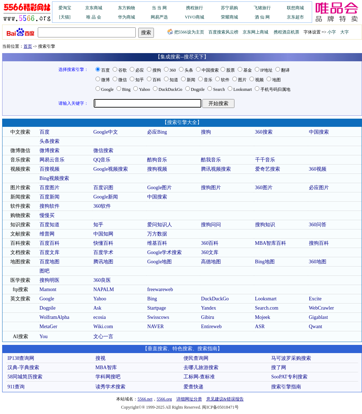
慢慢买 (47, 215)
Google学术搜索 (164, 252)
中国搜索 (210, 70)
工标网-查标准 (199, 376)
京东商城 (93, 7)
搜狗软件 (50, 206)
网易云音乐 (52, 159)
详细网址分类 (189, 399)
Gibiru (207, 317)
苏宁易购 (229, 7)
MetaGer (48, 326)
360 (173, 70)
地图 (276, 79)
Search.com (267, 308)
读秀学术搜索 (110, 386)
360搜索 (264, 132)
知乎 (139, 79)
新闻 (191, 79)
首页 (28, 46)
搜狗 (156, 70)
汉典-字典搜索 (23, 367)
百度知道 (50, 224)
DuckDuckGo (170, 89)
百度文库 (50, 252)
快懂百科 (103, 243)
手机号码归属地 (275, 89)
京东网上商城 (255, 32)
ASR (260, 326)
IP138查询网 (20, 358)
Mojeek (262, 317)
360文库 (209, 252)
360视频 (317, 169)
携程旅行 (194, 7)
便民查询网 (195, 358)
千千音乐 (265, 159)
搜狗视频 (157, 169)
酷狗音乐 (157, 159)
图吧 (45, 271)
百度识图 (103, 187)
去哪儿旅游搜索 (200, 367)
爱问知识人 (159, 224)
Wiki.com (103, 326)
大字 (344, 32)
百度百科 (50, 243)
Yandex (208, 308)
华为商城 (126, 17)
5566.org (164, 399)
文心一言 (103, 336)
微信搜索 (103, 150)
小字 (331, 32)
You (44, 336)
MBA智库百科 (270, 243)
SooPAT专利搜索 (289, 376)
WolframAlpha (54, 317)
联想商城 (295, 7)
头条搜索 (50, 141)
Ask (97, 308)
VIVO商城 (194, 17)
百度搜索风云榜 (223, 32)
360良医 (102, 280)
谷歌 (122, 70)
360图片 (264, 187)
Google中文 (105, 132)
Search (219, 89)
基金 (247, 70)
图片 (242, 79)
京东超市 (295, 17)
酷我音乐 (211, 159)
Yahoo (144, 89)
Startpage (156, 308)
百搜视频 (50, 169)
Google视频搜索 (110, 169)
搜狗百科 (319, 243)
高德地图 (211, 261)
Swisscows (158, 317)
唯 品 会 (93, 17)
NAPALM (103, 289)
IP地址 (266, 70)
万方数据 (157, 234)
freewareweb (160, 289)
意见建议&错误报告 (225, 399)
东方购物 (126, 7)
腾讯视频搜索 (216, 169)
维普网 (47, 234)
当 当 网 (159, 7)
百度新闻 (50, 197)
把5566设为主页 (185, 32)
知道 (174, 79)
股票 (230, 70)
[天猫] (65, 17)
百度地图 (50, 261)
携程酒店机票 (286, 32)
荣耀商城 (229, 17)
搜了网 (278, 367)
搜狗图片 (211, 187)
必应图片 (319, 187)
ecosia (99, 317)
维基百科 (157, 243)
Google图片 (159, 187)
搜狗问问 (211, 224)
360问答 (317, 224)
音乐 (208, 79)
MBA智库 (106, 367)
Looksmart (242, 89)
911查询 (16, 386)
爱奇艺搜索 (267, 169)
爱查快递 (193, 386)
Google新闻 (105, 197)
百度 (105, 70)
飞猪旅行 (262, 7)
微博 (105, 79)
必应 (139, 70)
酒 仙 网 (262, 17)
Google (107, 89)
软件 (225, 79)
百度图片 (50, 187)
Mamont (48, 289)
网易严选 (159, 17)
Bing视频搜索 (54, 178)
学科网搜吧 (107, 376)
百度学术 (103, 252)
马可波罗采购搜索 (291, 358)
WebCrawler (321, 308)
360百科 (209, 243)
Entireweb (211, 326)
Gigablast (318, 317)
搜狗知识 (265, 224)
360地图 (317, 261)
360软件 (102, 206)
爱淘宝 (64, 7)
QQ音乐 (101, 159)
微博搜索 (50, 150)
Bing (126, 89)
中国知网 (103, 234)
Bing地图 (265, 261)
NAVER (155, 326)
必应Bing (157, 132)
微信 (122, 79)
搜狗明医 (50, 280)
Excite (315, 298)
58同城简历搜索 (24, 376)
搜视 (100, 358)
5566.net (145, 399)
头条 (189, 70)
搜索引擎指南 (286, 386)
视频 (259, 79)
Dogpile (198, 89)
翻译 (285, 70)
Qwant (315, 326)
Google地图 (159, 261)
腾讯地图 (103, 261)
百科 (156, 79)
